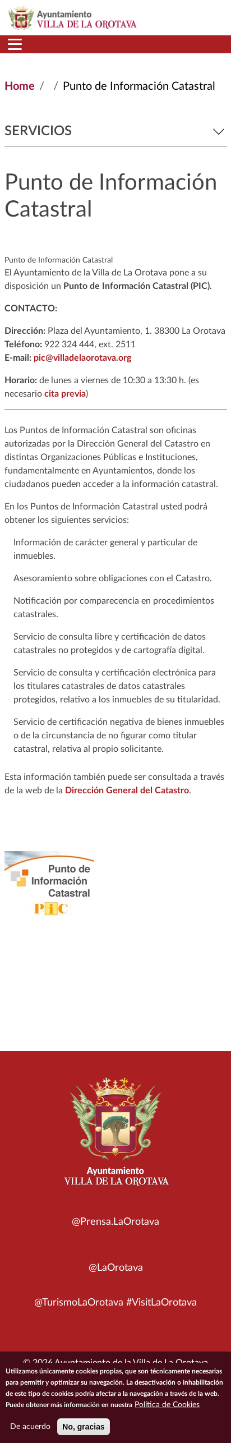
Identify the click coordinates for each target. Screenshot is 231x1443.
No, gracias (83, 1428)
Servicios (115, 131)
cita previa (65, 393)
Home (19, 86)
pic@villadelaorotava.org (82, 357)
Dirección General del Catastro (127, 790)
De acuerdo (30, 1428)
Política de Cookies (167, 1406)
